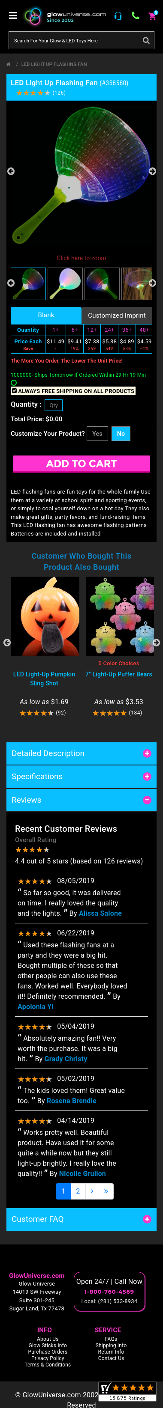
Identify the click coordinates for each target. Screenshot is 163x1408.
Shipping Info (111, 1345)
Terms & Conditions (47, 1365)
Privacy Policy (47, 1358)
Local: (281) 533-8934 (109, 1301)
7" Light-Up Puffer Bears (118, 674)
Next (152, 171)
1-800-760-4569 (109, 1292)
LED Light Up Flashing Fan (54, 64)
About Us (48, 1339)
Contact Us (111, 1358)
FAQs (111, 1339)
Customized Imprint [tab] (117, 315)
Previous (10, 171)
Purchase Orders (47, 1352)
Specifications (37, 776)
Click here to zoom (81, 258)
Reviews (27, 800)
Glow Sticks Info (48, 1345)
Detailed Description (48, 753)
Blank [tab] (46, 315)
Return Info (111, 1352)
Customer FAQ (38, 1219)
